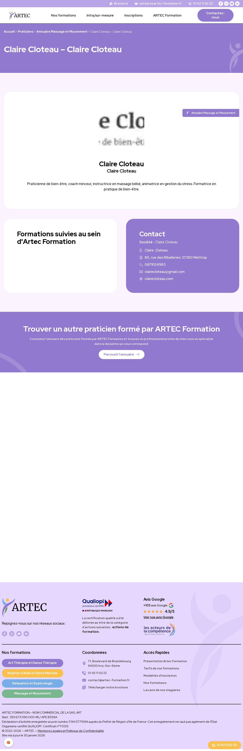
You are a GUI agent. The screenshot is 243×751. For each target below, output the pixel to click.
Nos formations (63, 15)
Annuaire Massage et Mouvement (62, 32)
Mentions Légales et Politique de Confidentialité (71, 733)
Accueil (9, 32)
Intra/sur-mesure (100, 15)
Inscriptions (133, 15)
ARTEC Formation (167, 15)
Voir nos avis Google (159, 617)
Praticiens (25, 32)
